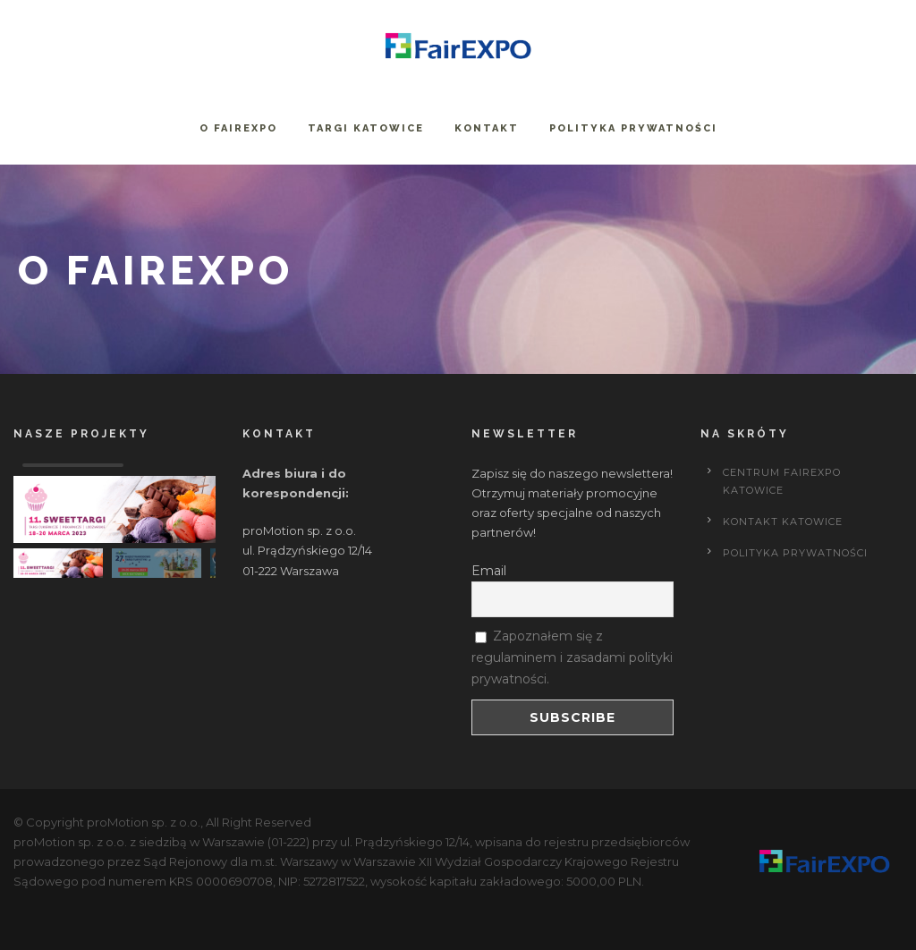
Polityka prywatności (633, 128)
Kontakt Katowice (783, 521)
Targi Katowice (366, 128)
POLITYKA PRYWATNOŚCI (795, 553)
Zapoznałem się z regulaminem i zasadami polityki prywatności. (572, 657)
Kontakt (486, 128)
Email (488, 571)
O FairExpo (238, 128)
